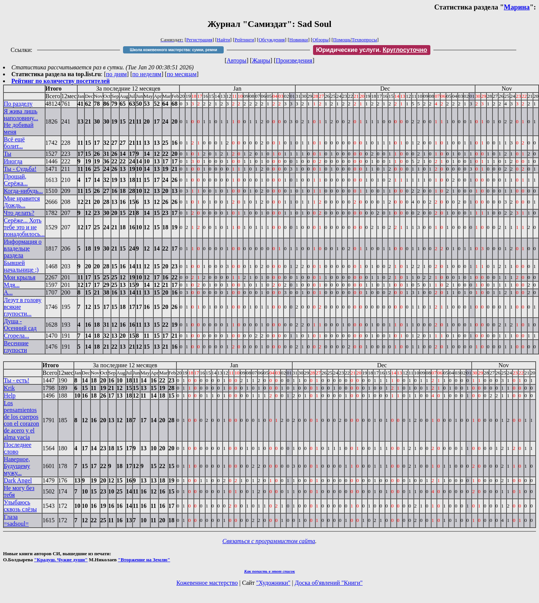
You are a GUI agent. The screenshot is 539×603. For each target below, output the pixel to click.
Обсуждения (272, 39)
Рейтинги (244, 39)
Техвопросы (364, 39)
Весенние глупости (16, 346)
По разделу (18, 103)
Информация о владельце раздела (23, 248)
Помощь (342, 39)
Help (10, 395)
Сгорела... (16, 335)
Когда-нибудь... (23, 191)
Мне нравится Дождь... (22, 201)
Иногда (13, 161)
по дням (116, 74)
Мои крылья (20, 277)
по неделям (147, 74)
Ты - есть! (16, 380)
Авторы (236, 60)
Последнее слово (17, 448)
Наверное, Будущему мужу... (17, 466)
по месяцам (181, 74)
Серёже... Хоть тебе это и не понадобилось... (24, 227)
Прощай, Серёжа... (16, 179)
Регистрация (199, 39)
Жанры (261, 60)
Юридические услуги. (371, 50)
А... (8, 292)
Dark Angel (18, 480)
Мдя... (12, 285)
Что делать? (19, 213)
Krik (9, 388)
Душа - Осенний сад (20, 324)
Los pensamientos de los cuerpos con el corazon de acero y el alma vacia (21, 420)
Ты (7, 153)
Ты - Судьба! (20, 169)
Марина (517, 7)
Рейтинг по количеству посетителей (60, 81)
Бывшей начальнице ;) (21, 266)
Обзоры (320, 39)
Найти (223, 39)
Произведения (294, 60)
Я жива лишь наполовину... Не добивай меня (21, 121)
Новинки (298, 39)
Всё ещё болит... (14, 142)
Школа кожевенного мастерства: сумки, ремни (173, 50)
